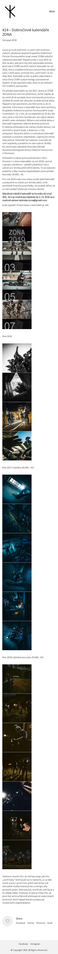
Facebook (20, 922)
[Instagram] (35, 944)
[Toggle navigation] (52, 11)
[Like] (7, 921)
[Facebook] (23, 944)
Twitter (30, 922)
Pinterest (40, 922)
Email (49, 922)
